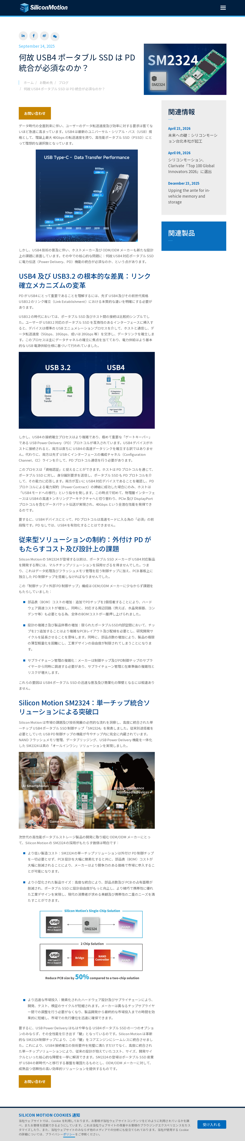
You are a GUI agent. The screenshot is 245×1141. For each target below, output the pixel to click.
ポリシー (69, 1134)
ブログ (64, 82)
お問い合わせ (35, 113)
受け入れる (212, 1124)
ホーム (29, 82)
